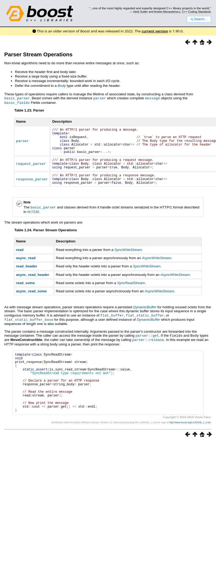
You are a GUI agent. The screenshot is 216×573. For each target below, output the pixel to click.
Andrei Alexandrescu (167, 11)
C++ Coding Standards (196, 11)
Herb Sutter (140, 11)
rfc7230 (33, 221)
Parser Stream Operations (38, 54)
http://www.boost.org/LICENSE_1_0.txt (189, 443)
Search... (198, 19)
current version (155, 31)
